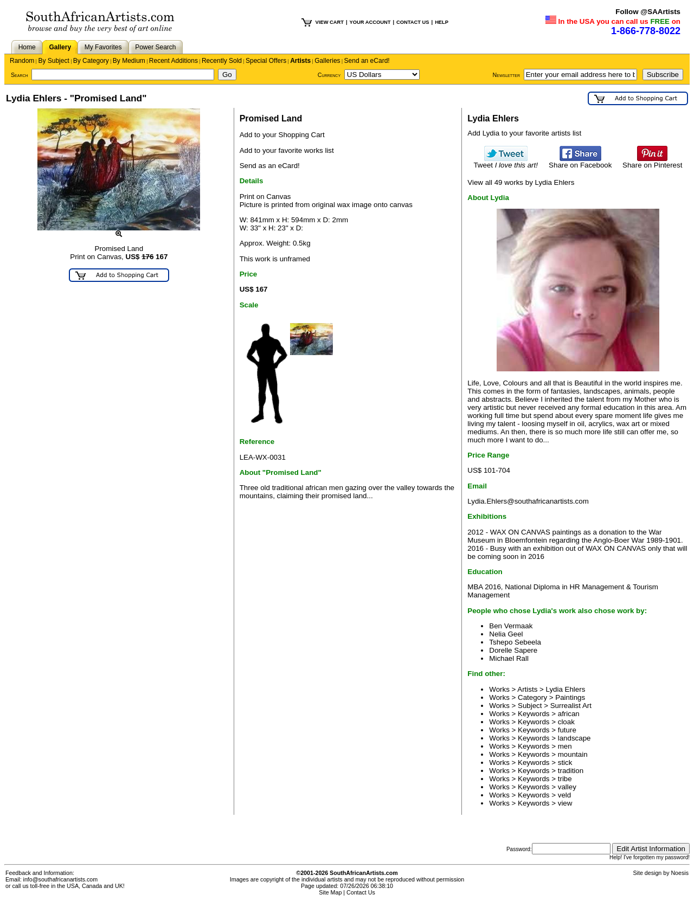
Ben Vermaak (510, 626)
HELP (441, 22)
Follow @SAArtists (647, 12)
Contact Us (360, 892)
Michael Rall (509, 658)
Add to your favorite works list (287, 150)
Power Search (155, 47)
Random (22, 61)
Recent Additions (173, 61)
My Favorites (103, 47)
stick (565, 762)
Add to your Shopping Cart (282, 135)
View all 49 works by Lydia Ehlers (520, 182)
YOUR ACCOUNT (370, 22)
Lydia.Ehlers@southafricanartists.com (527, 501)
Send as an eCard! (270, 166)
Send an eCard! (367, 61)
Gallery (60, 47)
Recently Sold (222, 61)
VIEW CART (330, 22)
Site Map (330, 892)
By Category (91, 61)
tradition (570, 771)
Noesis (680, 873)
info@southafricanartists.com (60, 879)
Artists (300, 61)
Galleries (327, 61)
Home (27, 47)
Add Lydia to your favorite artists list (524, 133)
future (567, 730)
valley (567, 787)
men (565, 746)
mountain (573, 754)
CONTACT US (412, 22)
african (569, 714)
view (565, 803)
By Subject (53, 61)
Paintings (570, 697)
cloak (566, 722)
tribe (565, 779)
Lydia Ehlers (566, 689)
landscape (574, 738)
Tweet (505, 162)
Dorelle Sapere (513, 650)
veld (564, 795)
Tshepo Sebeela (515, 642)
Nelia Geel (506, 634)
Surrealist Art (571, 706)
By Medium (129, 61)
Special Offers (266, 61)
